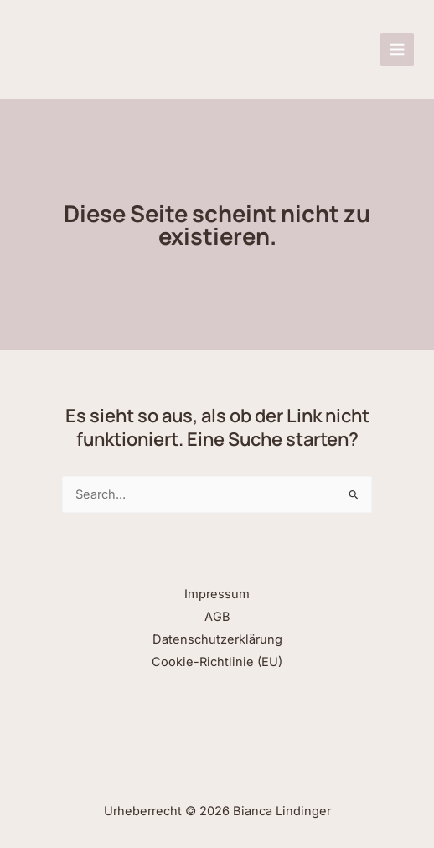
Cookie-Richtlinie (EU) (217, 662)
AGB (217, 616)
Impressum (217, 594)
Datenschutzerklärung (217, 639)
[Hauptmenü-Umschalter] (397, 49)
